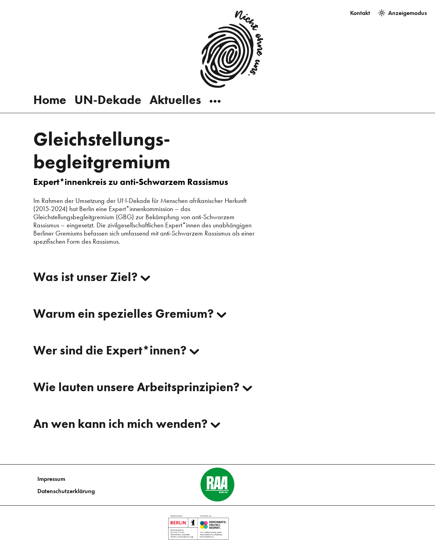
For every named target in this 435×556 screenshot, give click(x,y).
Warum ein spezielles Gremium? (129, 313)
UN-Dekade (107, 90)
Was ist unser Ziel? (91, 276)
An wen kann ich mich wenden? (126, 423)
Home (49, 90)
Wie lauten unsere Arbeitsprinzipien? (142, 387)
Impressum (51, 479)
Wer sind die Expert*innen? (116, 350)
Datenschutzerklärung (66, 491)
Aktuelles (175, 90)
